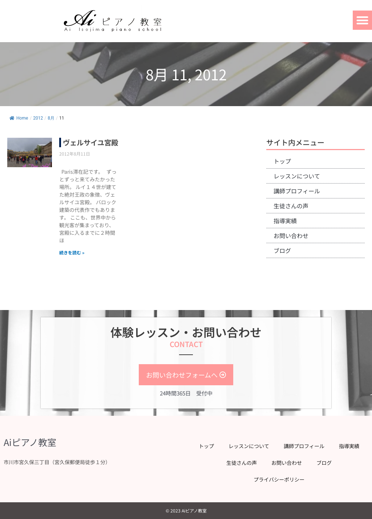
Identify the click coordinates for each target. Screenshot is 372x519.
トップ (282, 161)
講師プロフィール (297, 190)
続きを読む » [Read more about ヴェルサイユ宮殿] (71, 262)
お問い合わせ (291, 235)
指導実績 (285, 220)
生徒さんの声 (291, 205)
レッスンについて (297, 176)
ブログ (282, 250)
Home (18, 118)
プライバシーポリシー (279, 479)
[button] (362, 20)
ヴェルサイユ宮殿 (88, 147)
